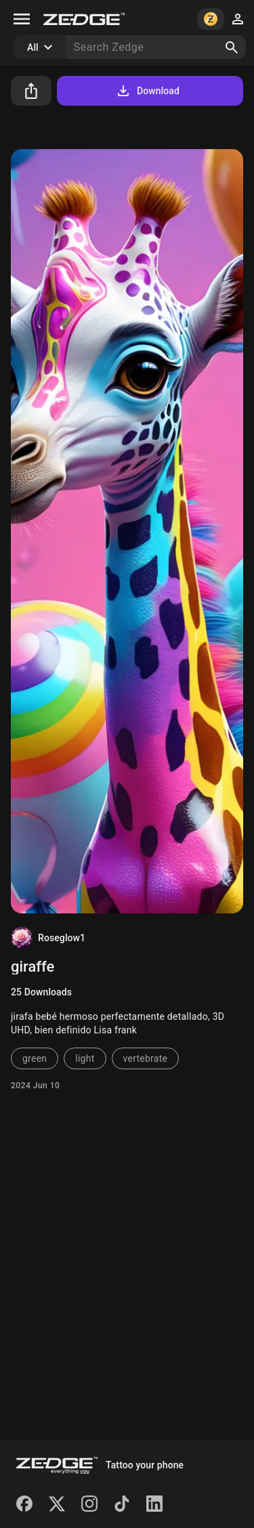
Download (147, 91)
